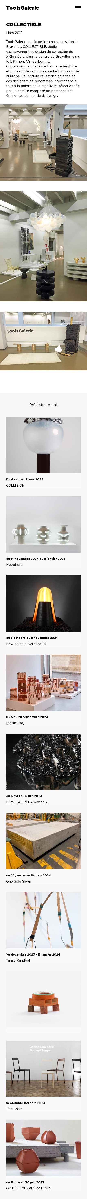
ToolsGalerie (22, 8)
